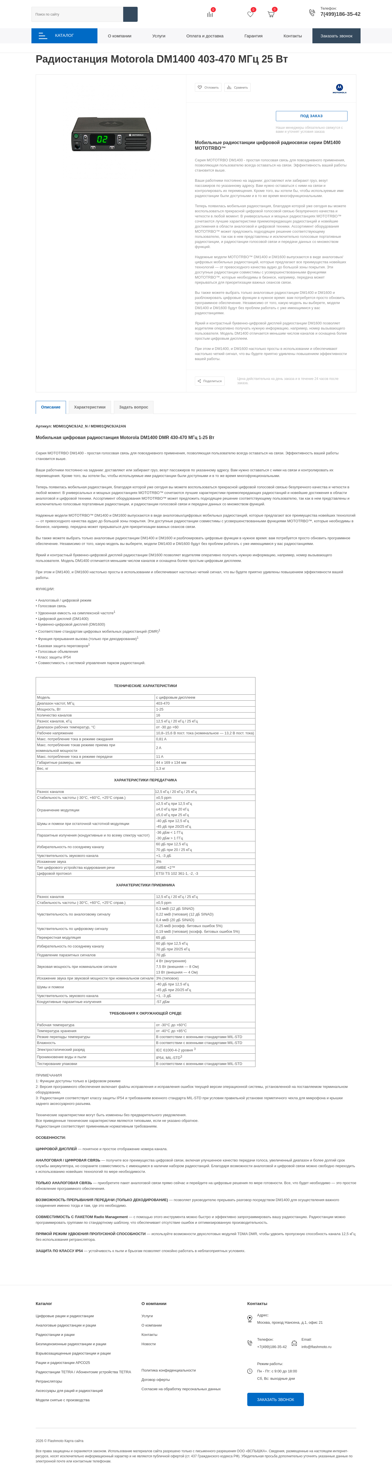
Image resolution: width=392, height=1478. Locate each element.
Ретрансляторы (49, 1381)
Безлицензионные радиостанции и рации (71, 1344)
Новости (149, 1344)
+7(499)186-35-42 (272, 1347)
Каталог (44, 1303)
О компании (154, 1303)
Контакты (149, 1334)
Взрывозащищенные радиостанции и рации (73, 1353)
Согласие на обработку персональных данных (181, 1389)
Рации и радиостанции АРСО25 (63, 1363)
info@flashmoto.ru (317, 1347)
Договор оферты (156, 1380)
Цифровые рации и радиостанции (65, 1316)
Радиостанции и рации (55, 1334)
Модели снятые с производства (63, 1400)
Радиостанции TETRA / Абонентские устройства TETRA (83, 1372)
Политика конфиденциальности (169, 1370)
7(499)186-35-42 (340, 14)
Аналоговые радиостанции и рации (66, 1325)
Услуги (147, 1316)
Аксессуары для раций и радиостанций (69, 1391)
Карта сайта (74, 1441)
